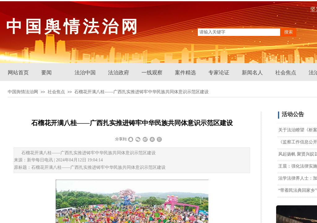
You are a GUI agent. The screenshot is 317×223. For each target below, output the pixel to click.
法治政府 (118, 73)
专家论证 (218, 73)
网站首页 (18, 73)
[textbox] (239, 32)
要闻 (46, 73)
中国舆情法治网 (23, 92)
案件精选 (185, 73)
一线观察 (152, 73)
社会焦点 (285, 73)
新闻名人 (252, 73)
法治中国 (85, 73)
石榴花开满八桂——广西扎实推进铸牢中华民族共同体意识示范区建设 (141, 92)
